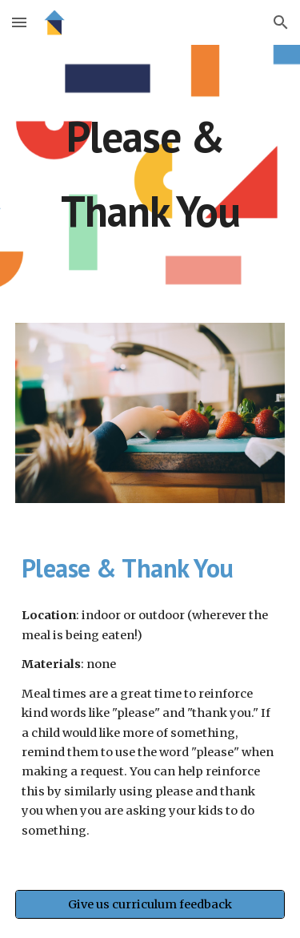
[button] (19, 22)
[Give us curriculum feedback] (150, 905)
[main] (150, 174)
